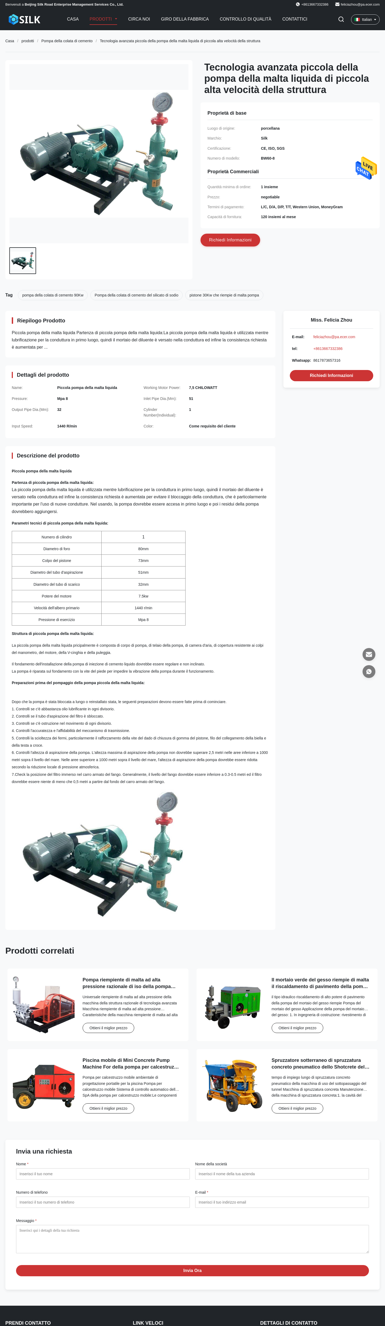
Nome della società (211, 1164)
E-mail (201, 1192)
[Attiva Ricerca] (341, 20)
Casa (73, 19)
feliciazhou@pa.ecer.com (360, 4)
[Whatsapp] (369, 671)
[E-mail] (369, 654)
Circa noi (139, 19)
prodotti (27, 41)
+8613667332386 (327, 348)
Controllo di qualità (245, 19)
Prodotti (101, 19)
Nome (22, 1164)
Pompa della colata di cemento (67, 41)
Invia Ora (192, 1274)
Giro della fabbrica (185, 19)
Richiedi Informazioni (331, 375)
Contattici (294, 19)
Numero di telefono (32, 1192)
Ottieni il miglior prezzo (109, 1028)
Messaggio (26, 1221)
